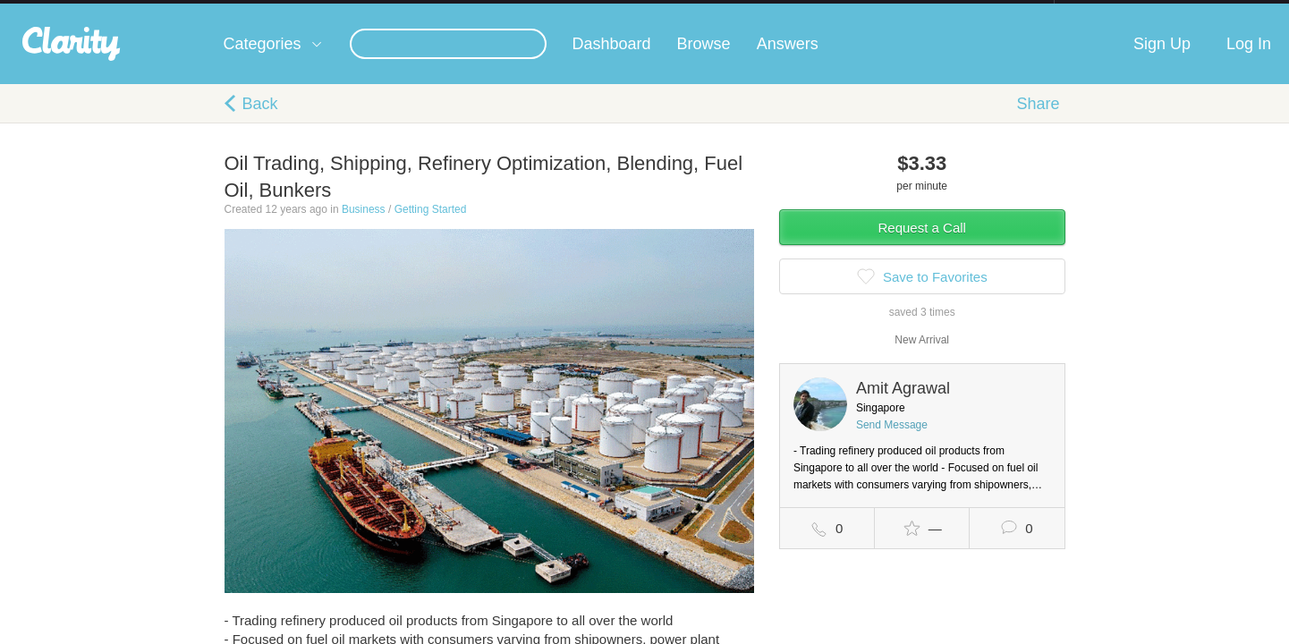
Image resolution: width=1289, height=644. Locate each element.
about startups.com (1117, 11)
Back (260, 122)
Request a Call (922, 245)
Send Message (892, 442)
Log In (1248, 62)
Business (364, 227)
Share (1037, 122)
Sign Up (1162, 62)
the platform (197, 10)
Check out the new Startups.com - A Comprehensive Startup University (860, 11)
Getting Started (430, 227)
